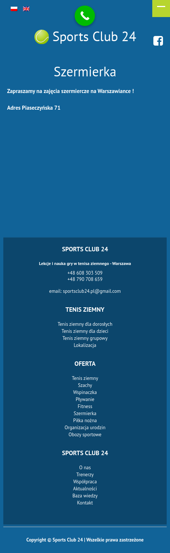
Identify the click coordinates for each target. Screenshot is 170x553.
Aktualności (85, 489)
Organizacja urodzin (85, 427)
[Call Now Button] (85, 16)
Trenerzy (85, 474)
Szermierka (85, 413)
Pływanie (85, 399)
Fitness (85, 406)
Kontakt (85, 503)
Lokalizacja (85, 345)
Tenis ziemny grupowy (85, 338)
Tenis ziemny (85, 378)
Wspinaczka (85, 392)
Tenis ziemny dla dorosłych (85, 324)
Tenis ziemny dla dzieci (85, 331)
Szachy (85, 385)
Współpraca (85, 482)
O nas (85, 467)
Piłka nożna (85, 420)
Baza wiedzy (85, 496)
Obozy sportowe (85, 434)
